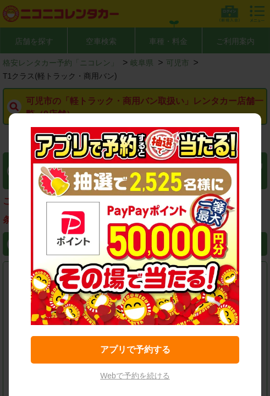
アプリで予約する (135, 349)
